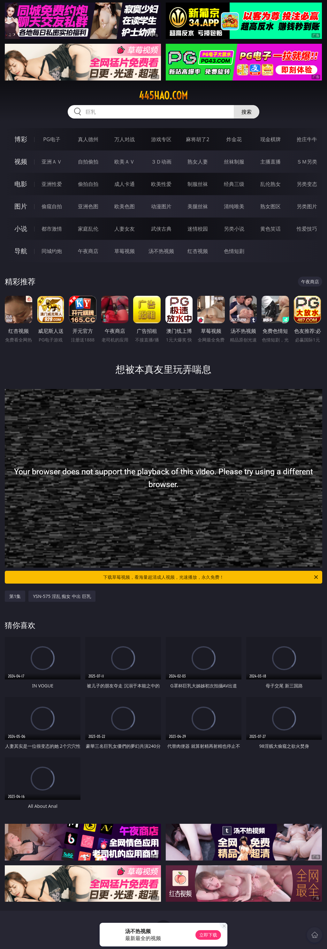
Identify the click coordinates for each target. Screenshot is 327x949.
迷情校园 (197, 228)
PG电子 (51, 139)
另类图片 (307, 206)
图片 (20, 206)
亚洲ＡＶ (52, 161)
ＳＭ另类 (307, 161)
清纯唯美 (234, 206)
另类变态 (307, 184)
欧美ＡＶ (124, 161)
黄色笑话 (270, 228)
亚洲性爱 (52, 184)
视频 (20, 161)
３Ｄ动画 (161, 161)
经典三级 (234, 184)
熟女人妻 (197, 161)
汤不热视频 (161, 251)
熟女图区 (270, 206)
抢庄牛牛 (307, 139)
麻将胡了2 (197, 139)
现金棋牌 (270, 139)
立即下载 (208, 935)
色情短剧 (234, 251)
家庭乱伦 (88, 228)
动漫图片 (161, 206)
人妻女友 (124, 228)
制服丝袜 (197, 184)
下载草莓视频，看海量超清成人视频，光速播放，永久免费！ (211, 577)
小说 (20, 228)
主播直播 (270, 161)
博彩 (20, 139)
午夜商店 (88, 251)
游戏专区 (161, 139)
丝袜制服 (234, 161)
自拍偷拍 (88, 161)
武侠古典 (161, 228)
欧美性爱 (161, 184)
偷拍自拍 (88, 184)
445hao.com (163, 95)
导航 (20, 251)
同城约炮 (52, 251)
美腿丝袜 (197, 206)
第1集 (15, 596)
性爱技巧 (307, 228)
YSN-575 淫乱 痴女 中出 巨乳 (62, 596)
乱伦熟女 (270, 184)
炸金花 (234, 139)
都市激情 (52, 228)
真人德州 (88, 139)
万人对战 (124, 139)
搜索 (246, 111)
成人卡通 (124, 184)
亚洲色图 (88, 206)
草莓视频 (124, 251)
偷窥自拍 (52, 206)
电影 (20, 184)
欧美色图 (124, 206)
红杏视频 (197, 251)
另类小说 (234, 228)
